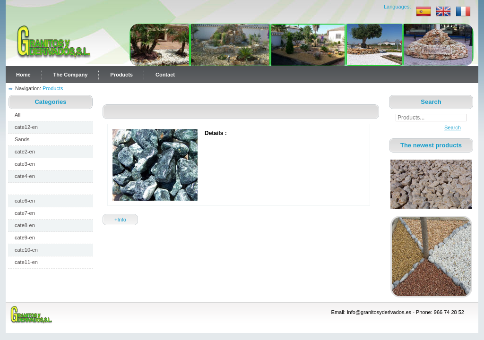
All (17, 115)
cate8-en (25, 225)
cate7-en (25, 213)
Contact (165, 74)
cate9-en (25, 237)
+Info (120, 219)
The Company (70, 74)
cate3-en (25, 164)
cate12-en (26, 127)
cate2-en (25, 151)
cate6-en (25, 201)
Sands (22, 139)
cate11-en (26, 262)
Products (121, 74)
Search (450, 127)
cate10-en (26, 250)
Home (23, 74)
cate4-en (25, 176)
